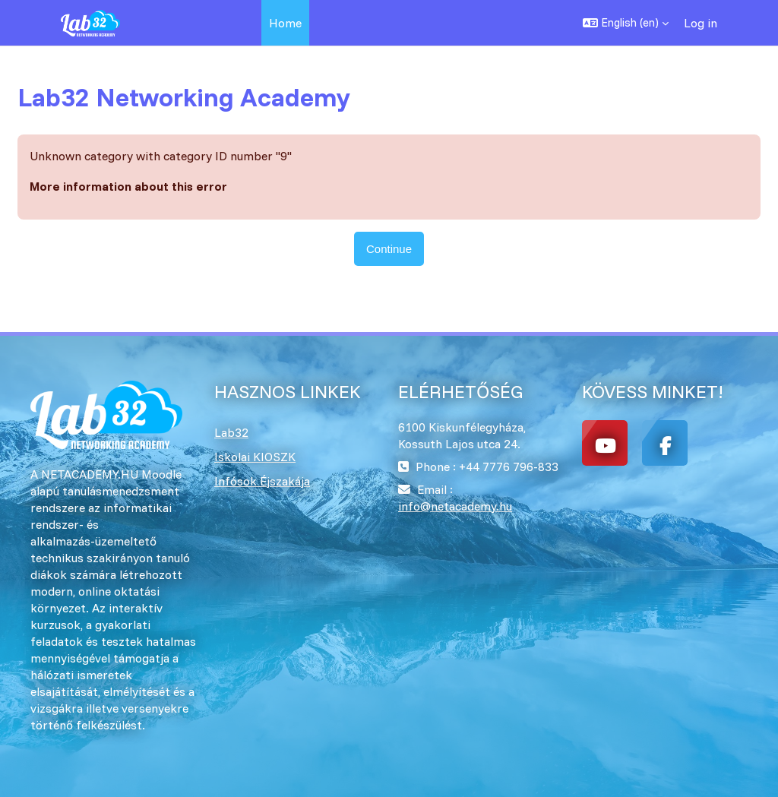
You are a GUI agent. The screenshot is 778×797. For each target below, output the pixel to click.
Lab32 (231, 432)
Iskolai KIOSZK (255, 456)
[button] (626, 23)
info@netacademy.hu (455, 506)
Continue (389, 248)
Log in (700, 22)
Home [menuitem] (285, 22)
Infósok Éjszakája (262, 481)
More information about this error (128, 186)
